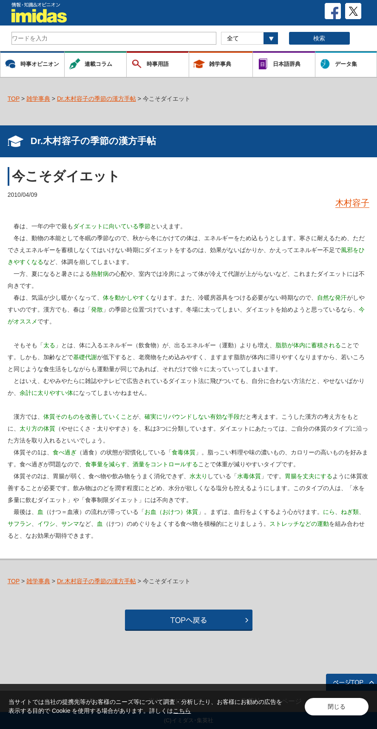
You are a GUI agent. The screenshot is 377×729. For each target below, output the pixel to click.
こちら (182, 710)
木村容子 (352, 202)
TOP (14, 98)
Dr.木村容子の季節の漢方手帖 (96, 98)
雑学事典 (38, 98)
